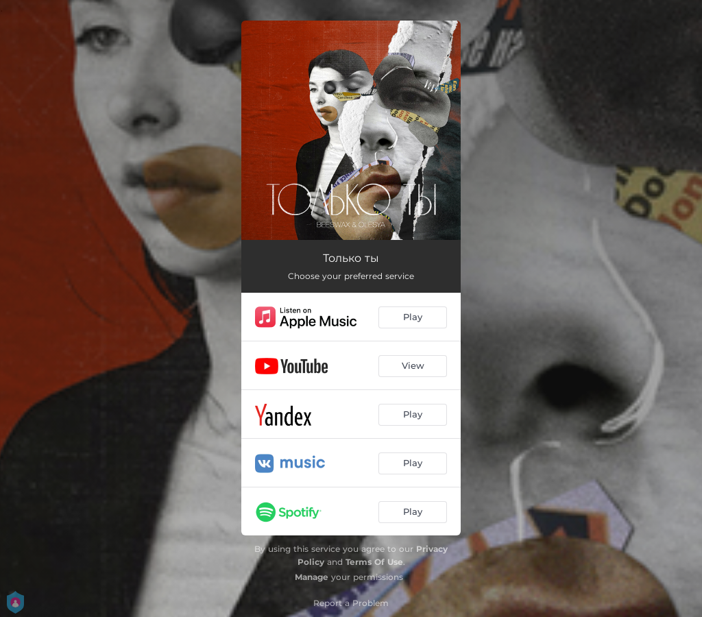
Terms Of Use (374, 562)
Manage (311, 577)
